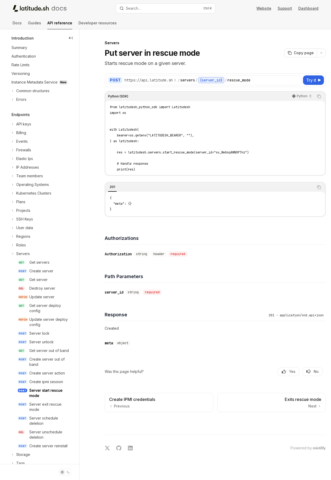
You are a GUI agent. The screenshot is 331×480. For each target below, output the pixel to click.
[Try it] (313, 80)
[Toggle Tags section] (17, 463)
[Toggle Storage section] (20, 454)
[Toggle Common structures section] (30, 91)
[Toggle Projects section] (20, 210)
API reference (59, 25)
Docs (17, 25)
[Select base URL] (150, 80)
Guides (34, 25)
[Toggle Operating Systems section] (29, 184)
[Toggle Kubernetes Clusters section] (30, 193)
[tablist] (209, 187)
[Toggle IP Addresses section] (24, 167)
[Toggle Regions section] (20, 236)
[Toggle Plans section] (18, 202)
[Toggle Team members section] (26, 176)
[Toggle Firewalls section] (20, 150)
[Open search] (165, 8)
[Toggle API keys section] (20, 124)
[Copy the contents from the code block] (319, 96)
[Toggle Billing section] (18, 133)
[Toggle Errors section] (18, 99)
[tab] (112, 187)
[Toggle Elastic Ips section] (21, 159)
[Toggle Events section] (19, 141)
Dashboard (308, 8)
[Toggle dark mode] (65, 472)
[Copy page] (300, 52)
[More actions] (321, 52)
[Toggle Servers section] (20, 254)
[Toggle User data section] (21, 228)
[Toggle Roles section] (18, 245)
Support (285, 8)
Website (263, 8)
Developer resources (97, 25)
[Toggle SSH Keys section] (21, 219)
